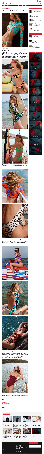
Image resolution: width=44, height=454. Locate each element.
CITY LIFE (15, 5)
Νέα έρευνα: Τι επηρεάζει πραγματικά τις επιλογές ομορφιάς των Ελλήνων (35, 30)
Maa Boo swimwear (5, 400)
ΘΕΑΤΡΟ (8, 5)
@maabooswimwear (8, 403)
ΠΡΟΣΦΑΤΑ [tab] (35, 8)
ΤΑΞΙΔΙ (23, 5)
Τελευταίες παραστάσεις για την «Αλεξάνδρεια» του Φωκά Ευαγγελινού (36, 21)
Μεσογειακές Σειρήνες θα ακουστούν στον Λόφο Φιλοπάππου (35, 17)
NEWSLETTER (9, 0)
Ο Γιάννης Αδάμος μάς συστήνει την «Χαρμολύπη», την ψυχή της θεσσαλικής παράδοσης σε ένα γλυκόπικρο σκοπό (36, 42)
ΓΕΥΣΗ (11, 5)
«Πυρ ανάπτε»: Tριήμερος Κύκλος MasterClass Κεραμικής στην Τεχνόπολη (36, 25)
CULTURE (19, 5)
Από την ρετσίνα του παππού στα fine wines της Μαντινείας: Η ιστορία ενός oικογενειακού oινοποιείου (36, 47)
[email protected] (4, 402)
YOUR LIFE (26, 5)
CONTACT (6, 0)
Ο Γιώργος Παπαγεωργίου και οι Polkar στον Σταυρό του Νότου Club (36, 12)
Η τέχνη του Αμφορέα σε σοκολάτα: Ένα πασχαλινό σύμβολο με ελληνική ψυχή (37, 37)
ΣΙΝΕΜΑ (4, 5)
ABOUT (3, 0)
